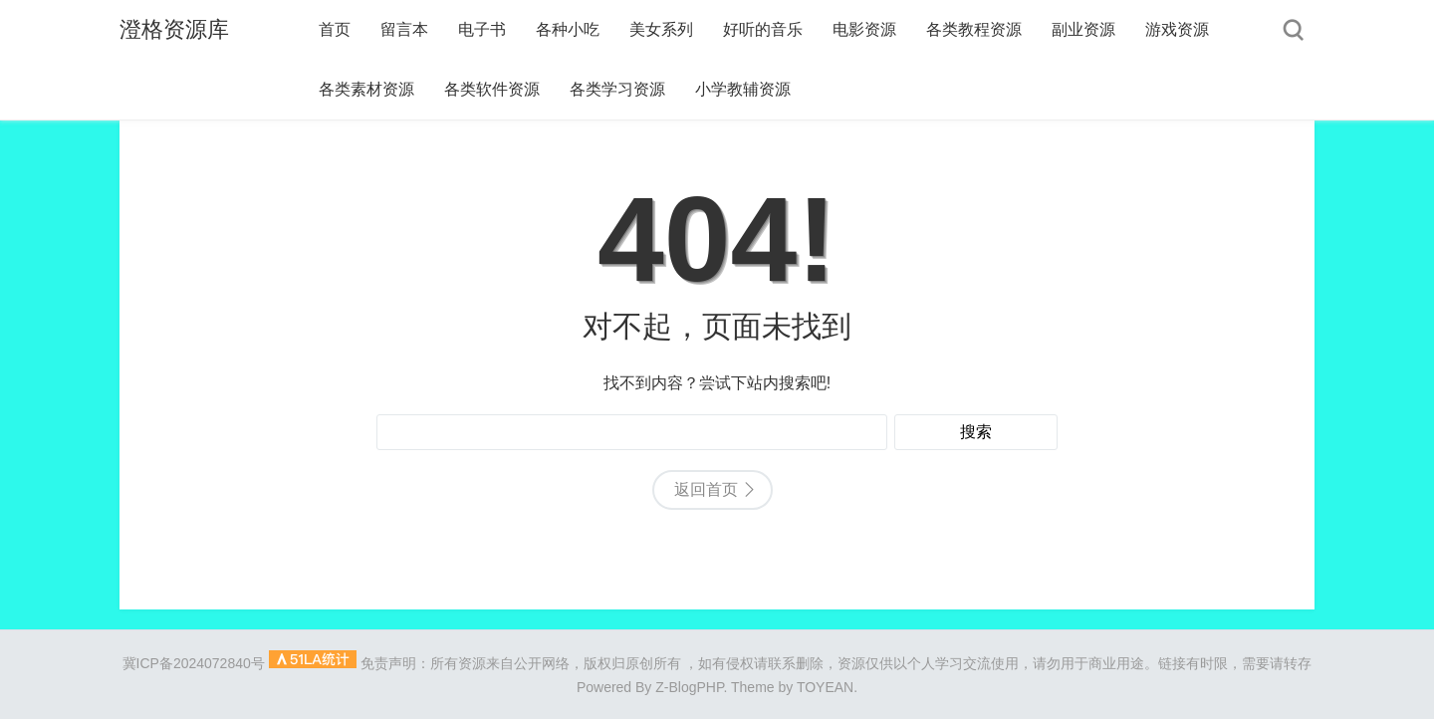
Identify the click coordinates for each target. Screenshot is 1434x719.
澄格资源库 (174, 29)
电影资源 (864, 29)
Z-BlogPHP (689, 687)
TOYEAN (825, 687)
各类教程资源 (974, 29)
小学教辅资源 (743, 89)
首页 (335, 29)
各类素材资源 (366, 89)
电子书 (482, 29)
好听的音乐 (763, 29)
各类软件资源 (492, 89)
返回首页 (706, 489)
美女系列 (661, 29)
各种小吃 (567, 29)
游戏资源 (1177, 29)
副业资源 (1083, 29)
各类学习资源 (617, 89)
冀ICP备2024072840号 (193, 663)
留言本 (404, 29)
